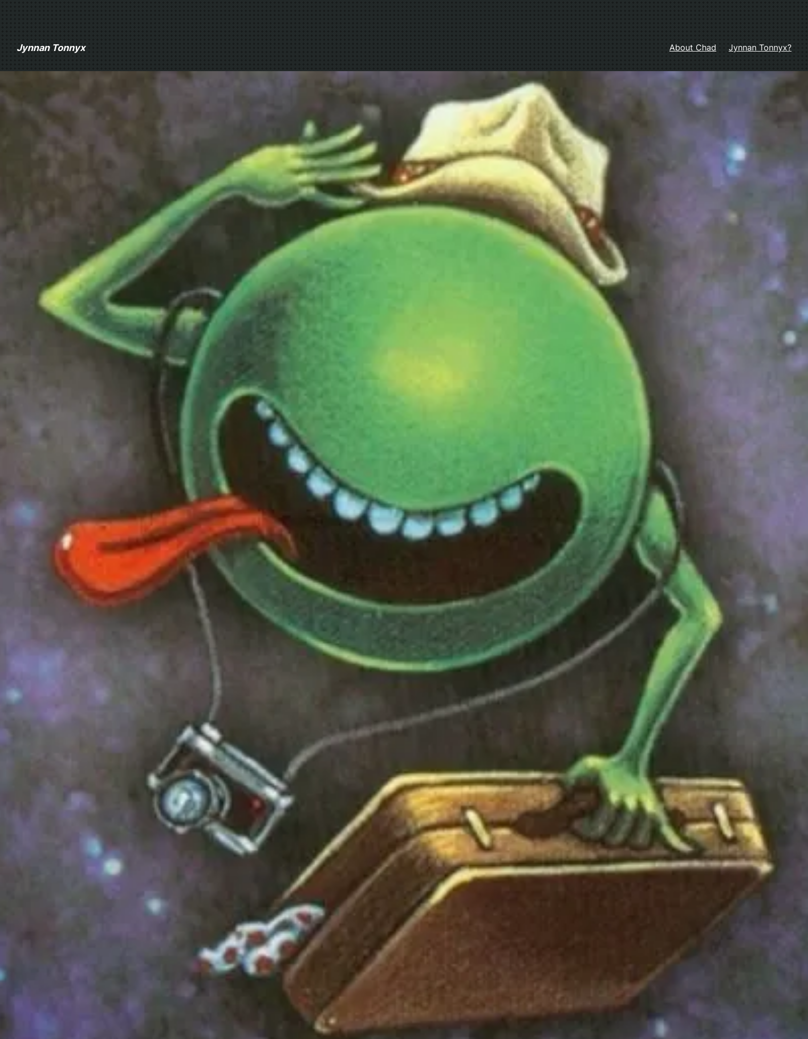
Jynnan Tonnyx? (760, 47)
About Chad (692, 47)
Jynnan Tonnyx (50, 47)
